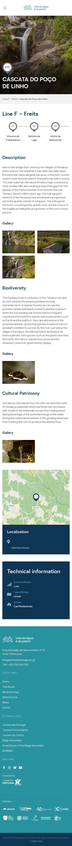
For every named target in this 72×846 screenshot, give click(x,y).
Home (5, 681)
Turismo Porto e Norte (15, 730)
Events (6, 707)
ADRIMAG (7, 750)
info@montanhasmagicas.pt (18, 660)
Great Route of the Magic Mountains (23, 745)
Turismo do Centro (13, 735)
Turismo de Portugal (14, 725)
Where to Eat (9, 697)
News (5, 702)
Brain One (37, 841)
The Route (8, 687)
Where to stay (10, 692)
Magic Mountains (12, 740)
